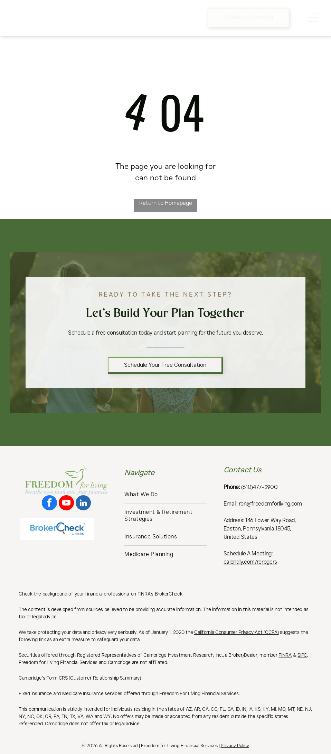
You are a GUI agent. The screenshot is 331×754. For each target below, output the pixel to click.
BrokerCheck (168, 594)
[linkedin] (83, 503)
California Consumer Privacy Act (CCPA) (236, 632)
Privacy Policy (235, 745)
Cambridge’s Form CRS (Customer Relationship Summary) (80, 678)
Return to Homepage (165, 203)
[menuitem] (165, 494)
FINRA (285, 655)
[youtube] (66, 503)
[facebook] (49, 503)
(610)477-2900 (259, 487)
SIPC (302, 655)
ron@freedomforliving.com (270, 503)
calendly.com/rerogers (250, 561)
